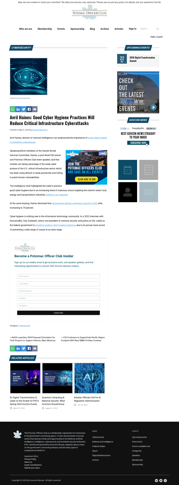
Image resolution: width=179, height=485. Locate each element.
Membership (45, 28)
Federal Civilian (98, 446)
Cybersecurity (24, 326)
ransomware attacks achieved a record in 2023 (74, 203)
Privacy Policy (30, 459)
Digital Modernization (101, 455)
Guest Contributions (33, 465)
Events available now (141, 446)
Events (61, 28)
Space (95, 451)
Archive (104, 28)
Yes (156, 2)
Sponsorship (77, 28)
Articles (119, 28)
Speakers (136, 455)
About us (28, 462)
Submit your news (32, 468)
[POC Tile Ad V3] (86, 167)
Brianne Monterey (40, 130)
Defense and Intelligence (102, 442)
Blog (92, 28)
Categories (136, 451)
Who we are (25, 28)
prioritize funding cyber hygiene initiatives (55, 225)
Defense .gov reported (56, 194)
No (159, 2)
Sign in (132, 28)
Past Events (137, 442)
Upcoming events (139, 437)
